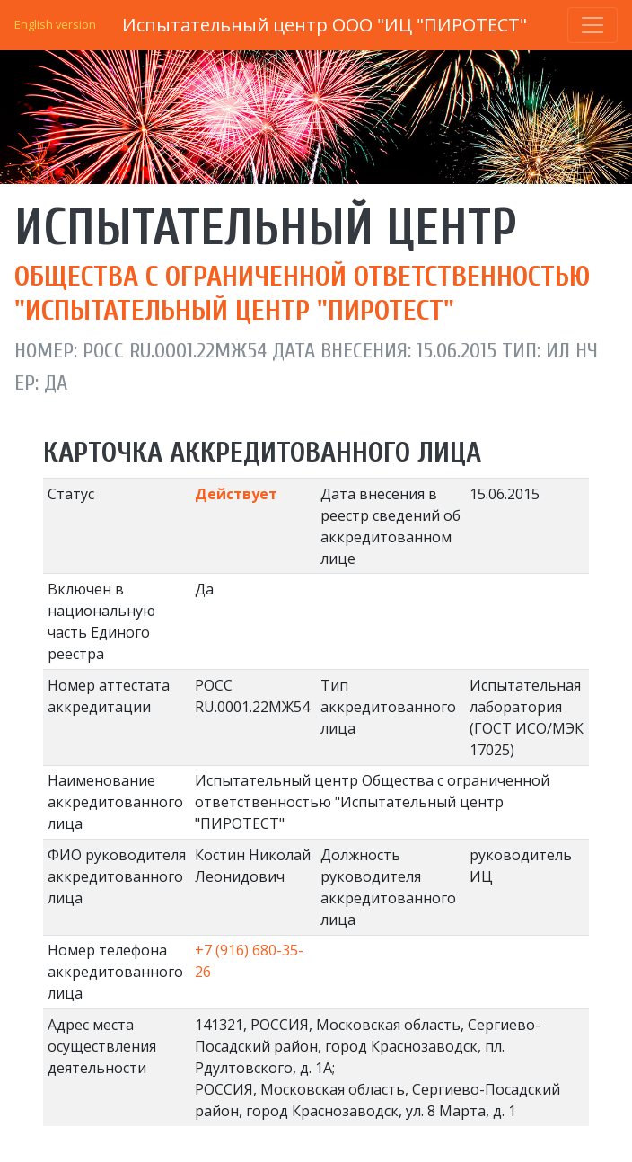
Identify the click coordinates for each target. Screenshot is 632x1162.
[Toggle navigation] (592, 25)
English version (55, 24)
